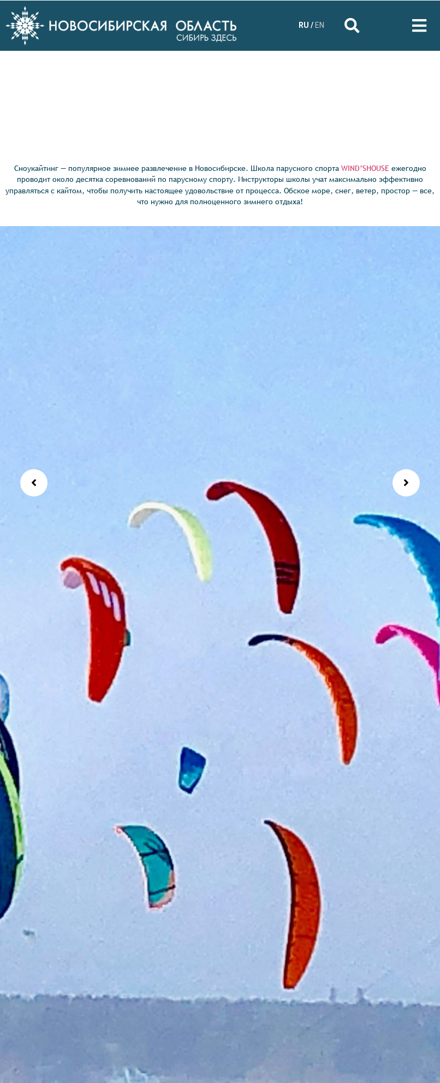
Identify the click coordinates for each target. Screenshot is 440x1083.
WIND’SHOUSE (365, 168)
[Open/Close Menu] (419, 25)
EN (319, 25)
